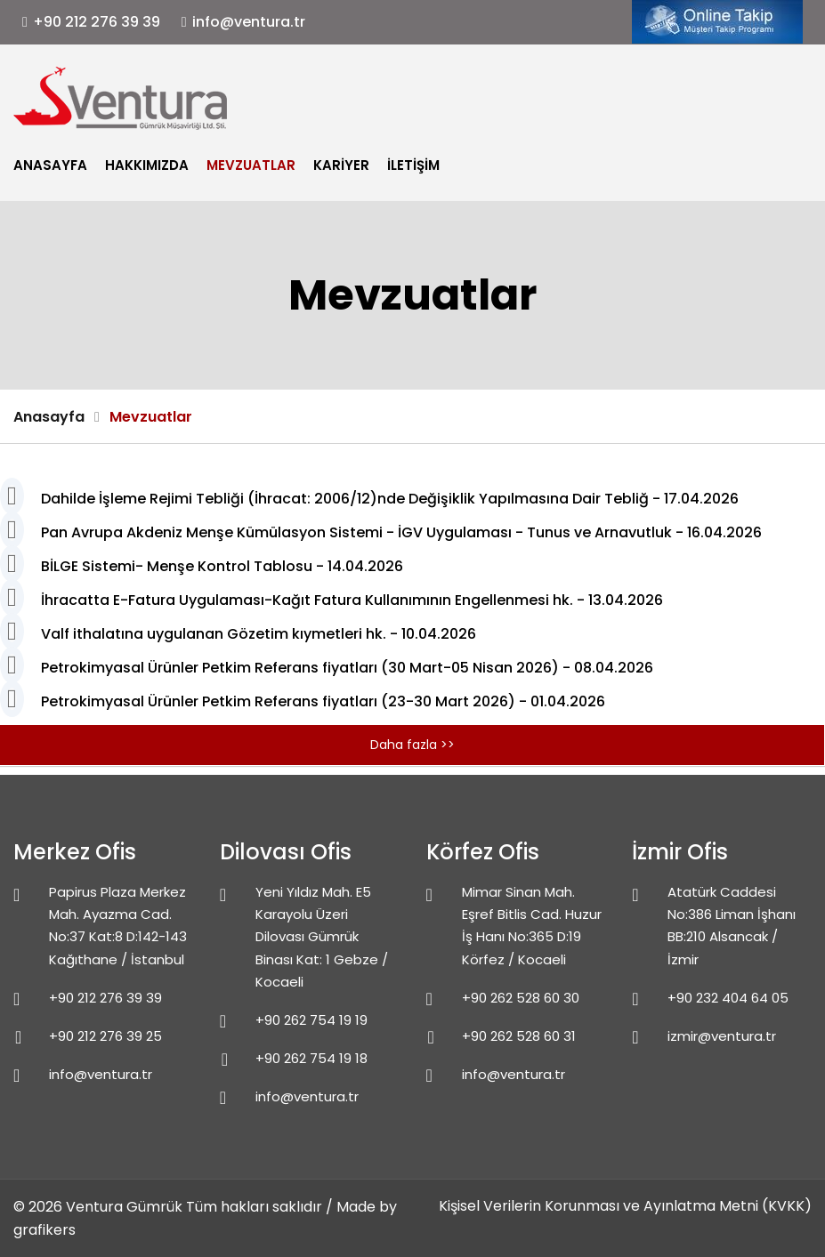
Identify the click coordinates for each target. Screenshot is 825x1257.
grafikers (44, 1230)
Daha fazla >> (412, 744)
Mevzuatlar (250, 165)
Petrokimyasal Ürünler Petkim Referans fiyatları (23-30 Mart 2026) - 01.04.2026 (323, 701)
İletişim (413, 165)
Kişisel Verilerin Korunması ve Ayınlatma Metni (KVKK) (625, 1206)
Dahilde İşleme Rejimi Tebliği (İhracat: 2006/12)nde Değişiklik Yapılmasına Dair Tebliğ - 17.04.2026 (390, 498)
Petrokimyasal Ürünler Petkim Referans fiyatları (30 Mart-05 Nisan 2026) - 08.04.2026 (347, 667)
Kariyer (341, 165)
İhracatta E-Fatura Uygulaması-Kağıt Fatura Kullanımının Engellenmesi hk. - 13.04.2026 (352, 600)
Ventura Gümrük (124, 1207)
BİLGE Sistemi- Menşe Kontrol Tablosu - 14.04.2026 (222, 566)
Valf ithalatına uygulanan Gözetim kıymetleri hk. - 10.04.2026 (258, 634)
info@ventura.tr (248, 22)
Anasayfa (50, 165)
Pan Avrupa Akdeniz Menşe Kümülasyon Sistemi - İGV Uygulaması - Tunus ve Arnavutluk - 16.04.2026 (401, 532)
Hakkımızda (147, 165)
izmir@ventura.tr (721, 1036)
